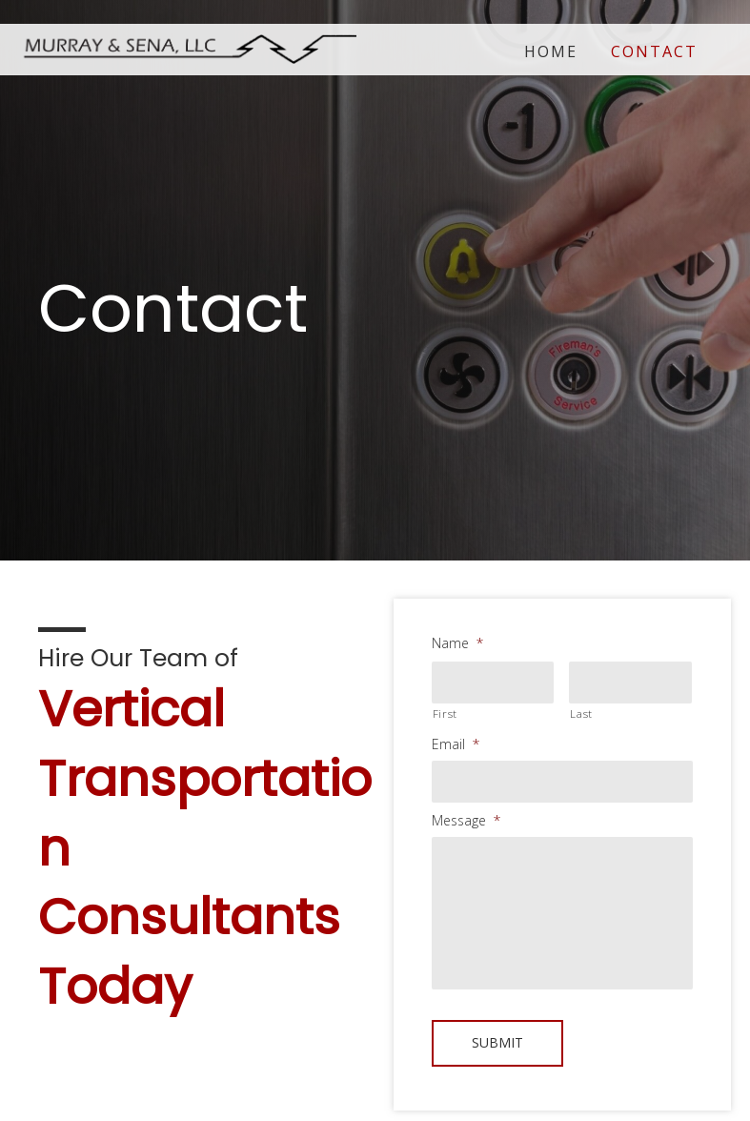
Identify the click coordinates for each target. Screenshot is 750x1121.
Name (457, 643)
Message (466, 820)
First (445, 713)
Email (455, 744)
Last (581, 713)
